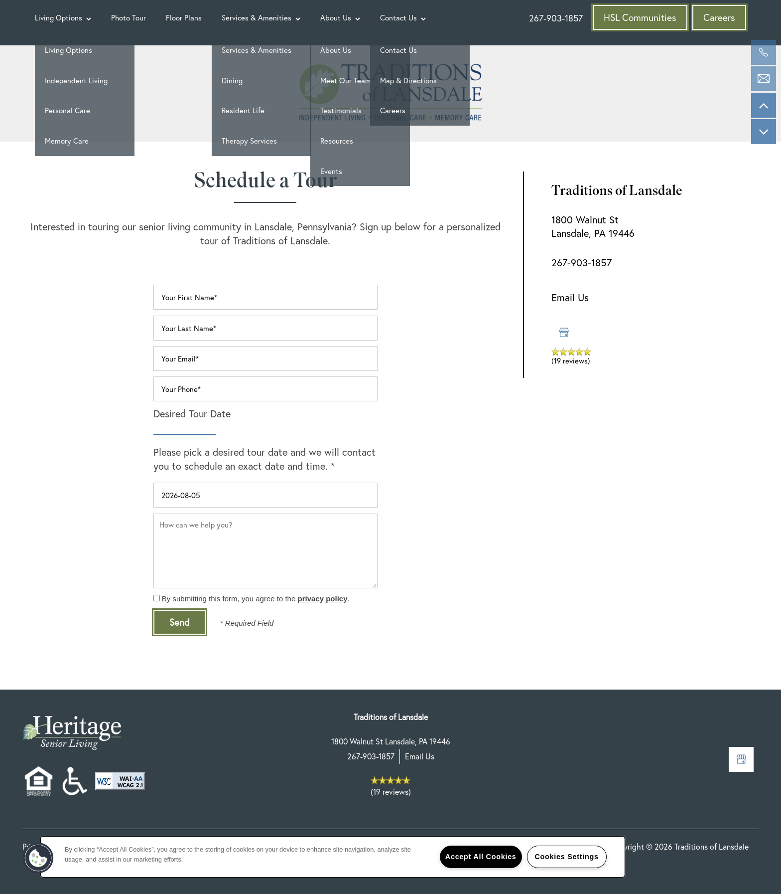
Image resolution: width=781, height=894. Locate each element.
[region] (333, 857)
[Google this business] (563, 332)
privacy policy (322, 598)
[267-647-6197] (763, 52)
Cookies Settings (566, 857)
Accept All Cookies (481, 857)
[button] (640, 17)
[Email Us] (763, 78)
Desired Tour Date (192, 413)
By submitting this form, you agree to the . (256, 598)
